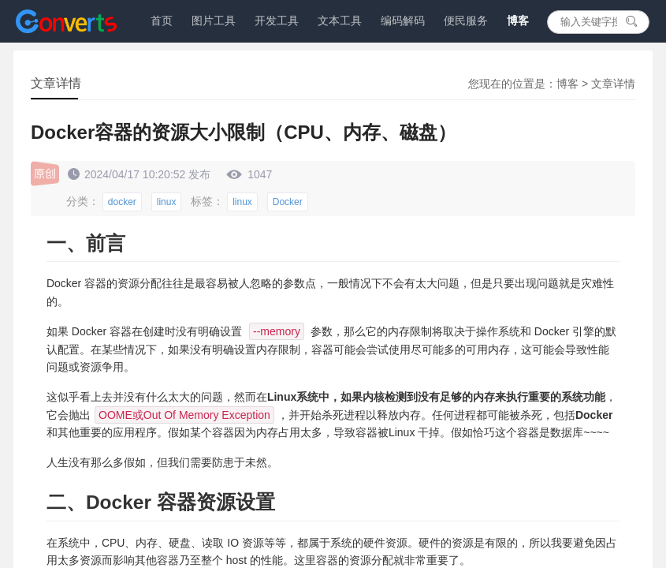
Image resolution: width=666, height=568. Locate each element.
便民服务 (466, 20)
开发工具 (277, 20)
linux (167, 201)
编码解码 (403, 20)
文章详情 (613, 83)
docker (122, 201)
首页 (162, 20)
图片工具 (214, 20)
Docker (288, 201)
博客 (518, 20)
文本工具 (340, 20)
